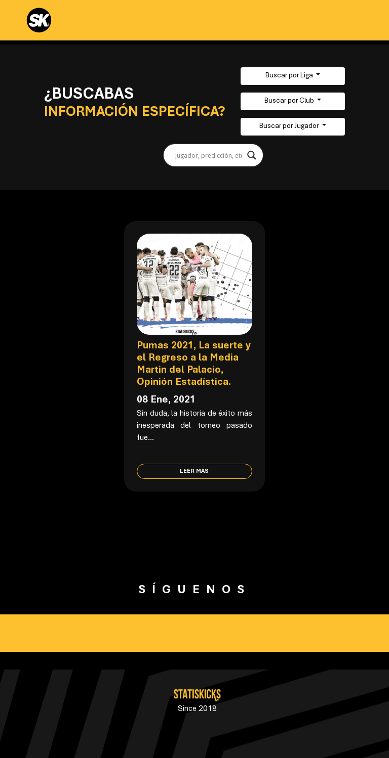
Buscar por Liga (290, 75)
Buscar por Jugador (289, 126)
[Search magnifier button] (252, 155)
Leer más (194, 471)
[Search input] (208, 155)
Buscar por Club (290, 101)
